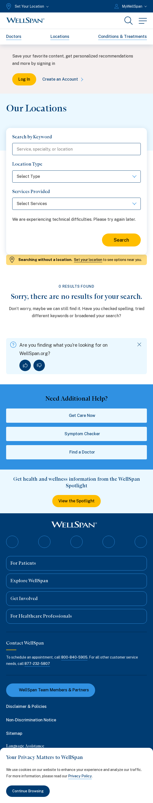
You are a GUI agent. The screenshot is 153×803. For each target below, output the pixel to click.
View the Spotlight (76, 501)
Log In (24, 79)
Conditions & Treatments (122, 36)
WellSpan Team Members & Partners (50, 690)
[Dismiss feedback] (139, 344)
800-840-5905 (74, 657)
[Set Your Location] (27, 6)
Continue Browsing (28, 791)
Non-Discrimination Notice (31, 720)
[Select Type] (76, 176)
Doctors (13, 36)
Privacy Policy (80, 776)
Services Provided (31, 191)
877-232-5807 (37, 664)
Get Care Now (76, 416)
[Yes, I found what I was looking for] (25, 365)
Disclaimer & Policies (26, 706)
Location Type (27, 164)
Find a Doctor (76, 452)
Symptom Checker (76, 434)
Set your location (88, 260)
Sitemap (14, 733)
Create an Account (63, 79)
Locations (59, 36)
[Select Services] (76, 204)
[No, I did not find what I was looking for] (39, 365)
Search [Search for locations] (121, 240)
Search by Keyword (32, 137)
